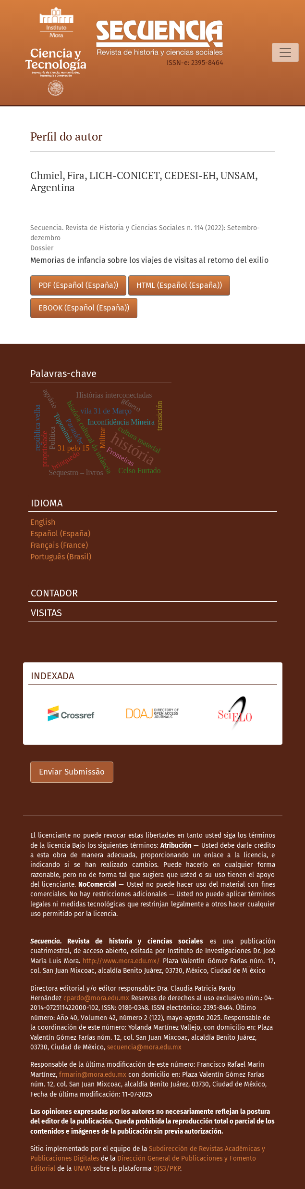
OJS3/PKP (166, 1168)
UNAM (82, 1168)
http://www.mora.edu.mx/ (121, 961)
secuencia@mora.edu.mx (144, 1047)
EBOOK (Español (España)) (83, 307)
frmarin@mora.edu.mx (92, 1075)
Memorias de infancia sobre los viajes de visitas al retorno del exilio (149, 260)
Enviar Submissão (72, 772)
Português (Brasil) (60, 556)
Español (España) (60, 533)
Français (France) (59, 545)
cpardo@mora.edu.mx (96, 998)
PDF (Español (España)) (78, 285)
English (42, 522)
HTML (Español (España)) (179, 285)
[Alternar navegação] (285, 52)
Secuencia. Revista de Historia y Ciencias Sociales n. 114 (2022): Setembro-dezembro (145, 233)
